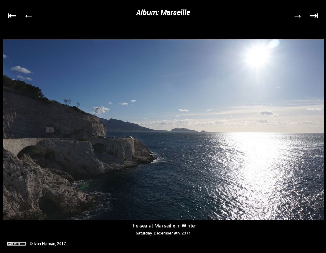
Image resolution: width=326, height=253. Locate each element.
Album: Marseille (163, 12)
